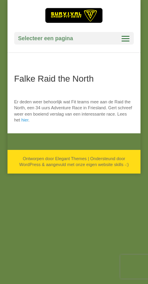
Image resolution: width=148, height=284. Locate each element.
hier (24, 120)
